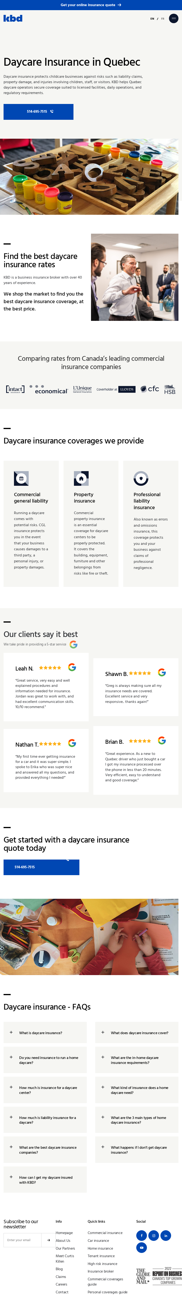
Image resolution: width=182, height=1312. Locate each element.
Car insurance (98, 1242)
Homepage (64, 1235)
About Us (63, 1242)
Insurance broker (101, 1273)
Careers (61, 1286)
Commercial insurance (105, 1235)
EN (152, 18)
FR (162, 18)
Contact (62, 1294)
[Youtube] (141, 1249)
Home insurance (100, 1250)
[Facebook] (141, 1237)
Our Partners (65, 1250)
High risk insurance (102, 1265)
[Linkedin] (165, 1237)
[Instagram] (153, 1237)
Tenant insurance (101, 1258)
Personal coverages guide (107, 1294)
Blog (59, 1271)
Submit (48, 1242)
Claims (61, 1278)
